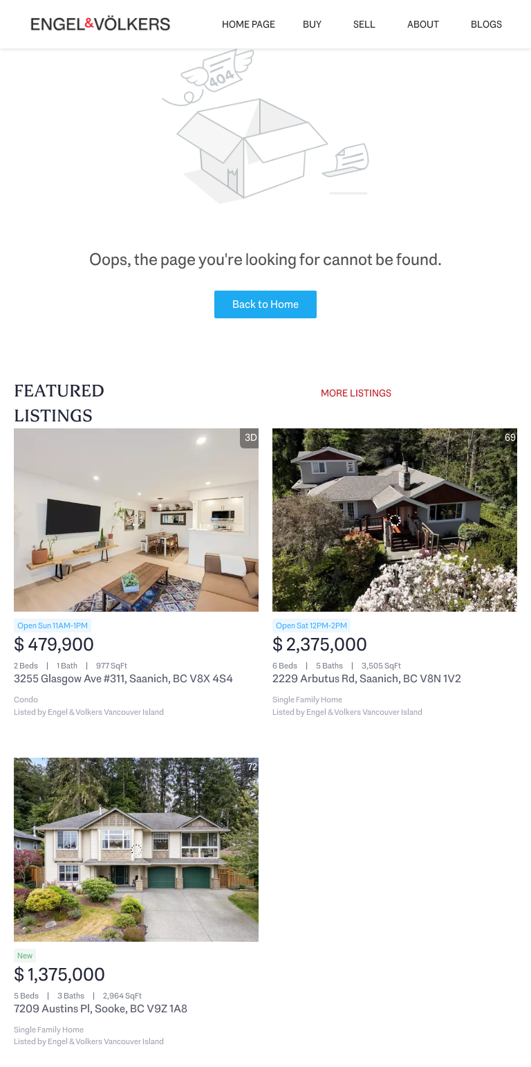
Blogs (486, 24)
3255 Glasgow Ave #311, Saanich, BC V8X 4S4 (123, 678)
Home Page (248, 24)
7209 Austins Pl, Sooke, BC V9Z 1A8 (100, 1008)
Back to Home (265, 304)
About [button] (423, 24)
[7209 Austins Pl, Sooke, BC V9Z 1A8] (136, 850)
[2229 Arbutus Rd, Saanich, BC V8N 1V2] (394, 520)
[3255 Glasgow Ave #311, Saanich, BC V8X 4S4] (136, 520)
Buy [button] (312, 24)
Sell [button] (364, 24)
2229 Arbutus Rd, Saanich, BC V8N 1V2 (366, 678)
